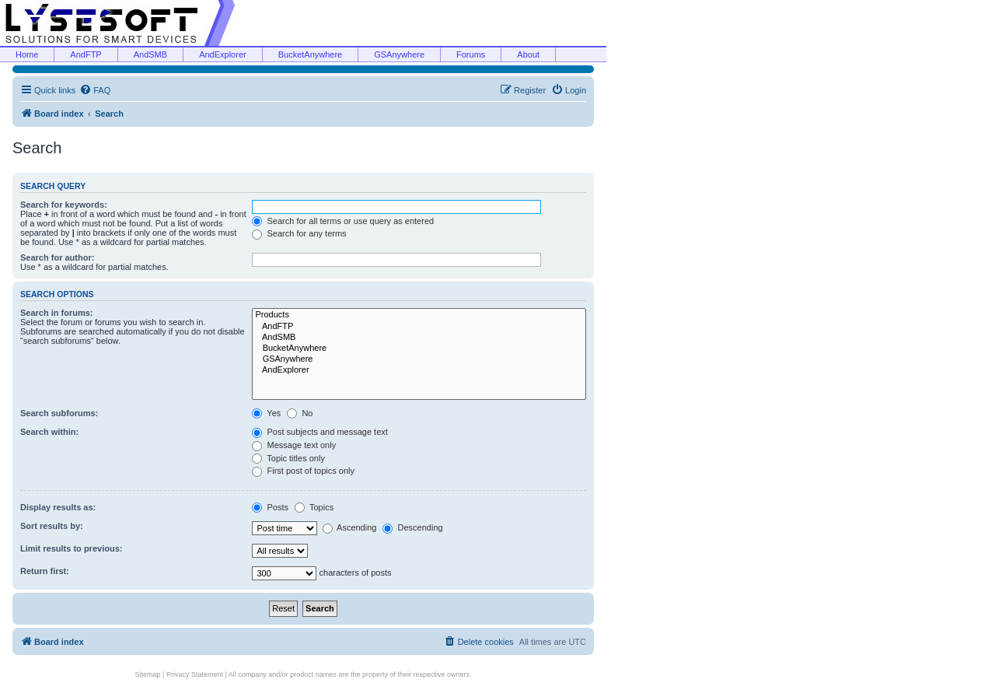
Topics (314, 507)
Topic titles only (288, 458)
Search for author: (57, 257)
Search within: (49, 431)
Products (419, 315)
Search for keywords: (63, 204)
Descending (412, 527)
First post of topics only (303, 470)
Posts (270, 507)
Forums (470, 54)
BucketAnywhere (310, 54)
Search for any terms (299, 233)
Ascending (350, 527)
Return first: (44, 571)
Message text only (294, 445)
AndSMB (150, 54)
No (299, 413)
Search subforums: (59, 413)
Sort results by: (51, 526)
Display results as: (58, 507)
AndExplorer (222, 54)
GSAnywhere (399, 54)
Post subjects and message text (319, 431)
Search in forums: (56, 312)
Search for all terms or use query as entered (343, 221)
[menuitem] (94, 90)
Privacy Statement (194, 674)
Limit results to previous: (71, 548)
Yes (266, 413)
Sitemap (148, 674)
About (528, 54)
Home (27, 54)
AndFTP (85, 54)
